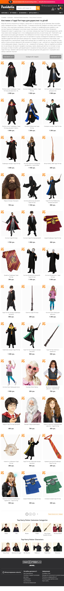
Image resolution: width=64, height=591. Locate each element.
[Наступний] (37, 514)
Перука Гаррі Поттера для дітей (11, 424)
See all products (58, 533)
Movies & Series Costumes (21, 17)
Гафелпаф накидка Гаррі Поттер (11, 350)
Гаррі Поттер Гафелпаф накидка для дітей (32, 462)
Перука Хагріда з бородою (11, 201)
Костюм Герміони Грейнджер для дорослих (53, 90)
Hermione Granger (16, 553)
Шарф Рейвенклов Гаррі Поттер (32, 499)
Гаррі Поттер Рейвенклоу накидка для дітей (53, 201)
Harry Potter (6, 553)
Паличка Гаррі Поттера (32, 312)
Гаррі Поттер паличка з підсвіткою (52, 350)
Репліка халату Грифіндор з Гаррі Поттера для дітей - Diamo (11, 127)
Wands (27, 533)
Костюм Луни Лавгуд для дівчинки (52, 313)
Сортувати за (8, 57)
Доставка (26, 577)
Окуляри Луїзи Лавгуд (32, 387)
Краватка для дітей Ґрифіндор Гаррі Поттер (53, 462)
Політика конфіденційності (49, 577)
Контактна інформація (30, 582)
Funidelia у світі (46, 573)
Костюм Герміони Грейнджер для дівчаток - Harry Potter (32, 164)
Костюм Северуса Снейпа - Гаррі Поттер (32, 90)
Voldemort (37, 553)
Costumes (4, 13)
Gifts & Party (33, 13)
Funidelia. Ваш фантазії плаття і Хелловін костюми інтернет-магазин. (7, 8)
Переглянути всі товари (55, 514)
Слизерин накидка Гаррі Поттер (52, 126)
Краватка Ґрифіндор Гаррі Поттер (11, 276)
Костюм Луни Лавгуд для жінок (11, 387)
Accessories (22, 13)
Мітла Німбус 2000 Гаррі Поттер (52, 163)
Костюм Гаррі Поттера (11, 238)
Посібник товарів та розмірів (31, 575)
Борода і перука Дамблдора (32, 424)
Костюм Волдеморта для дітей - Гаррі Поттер (32, 276)
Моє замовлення (28, 573)
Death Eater (47, 553)
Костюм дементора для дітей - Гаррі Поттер (32, 201)
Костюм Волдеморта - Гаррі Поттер (52, 276)
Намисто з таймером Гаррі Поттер (11, 462)
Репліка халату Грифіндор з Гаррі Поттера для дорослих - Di (11, 90)
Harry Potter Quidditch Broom (47, 534)
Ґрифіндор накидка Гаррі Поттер (11, 163)
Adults (6, 533)
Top (60, 13)
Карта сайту (45, 581)
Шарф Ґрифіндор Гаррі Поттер (52, 238)
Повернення (27, 579)
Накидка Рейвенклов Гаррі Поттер (32, 127)
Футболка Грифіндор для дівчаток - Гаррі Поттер (52, 388)
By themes (13, 13)
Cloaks (37, 533)
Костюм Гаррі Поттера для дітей (32, 238)
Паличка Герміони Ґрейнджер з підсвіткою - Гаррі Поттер (11, 499)
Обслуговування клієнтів (11, 572)
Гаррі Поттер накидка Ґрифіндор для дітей (11, 313)
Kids (17, 533)
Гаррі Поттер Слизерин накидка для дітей (32, 350)
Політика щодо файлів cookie (50, 579)
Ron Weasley (27, 553)
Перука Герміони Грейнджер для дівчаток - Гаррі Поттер (53, 425)
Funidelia (3, 17)
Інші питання (27, 581)
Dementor (57, 553)
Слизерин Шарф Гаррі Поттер (53, 499)
